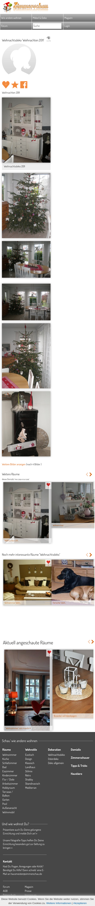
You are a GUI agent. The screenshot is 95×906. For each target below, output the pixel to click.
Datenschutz (9, 895)
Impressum (30, 895)
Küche (5, 758)
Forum (4, 25)
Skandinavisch (32, 783)
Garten (5, 799)
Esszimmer (8, 771)
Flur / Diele (8, 779)
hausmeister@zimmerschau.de (26, 873)
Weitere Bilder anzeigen (14, 464)
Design (28, 758)
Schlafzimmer (9, 763)
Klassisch (29, 763)
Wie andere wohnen (11, 17)
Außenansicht (9, 807)
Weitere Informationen (58, 903)
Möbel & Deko (40, 17)
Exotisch (29, 754)
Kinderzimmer (9, 775)
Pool (4, 803)
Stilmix (28, 771)
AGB (5, 890)
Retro (28, 775)
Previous (87, 474)
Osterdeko (53, 758)
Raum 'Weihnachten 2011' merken (15, 85)
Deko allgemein (56, 763)
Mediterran (30, 787)
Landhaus (30, 767)
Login (67, 25)
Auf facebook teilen (24, 85)
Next (91, 474)
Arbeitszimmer (10, 783)
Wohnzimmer (9, 754)
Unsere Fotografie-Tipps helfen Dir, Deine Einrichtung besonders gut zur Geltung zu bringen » (24, 844)
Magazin (68, 17)
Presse (28, 890)
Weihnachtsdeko (56, 754)
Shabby (29, 779)
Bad (4, 767)
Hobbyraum (8, 787)
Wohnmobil (8, 812)
